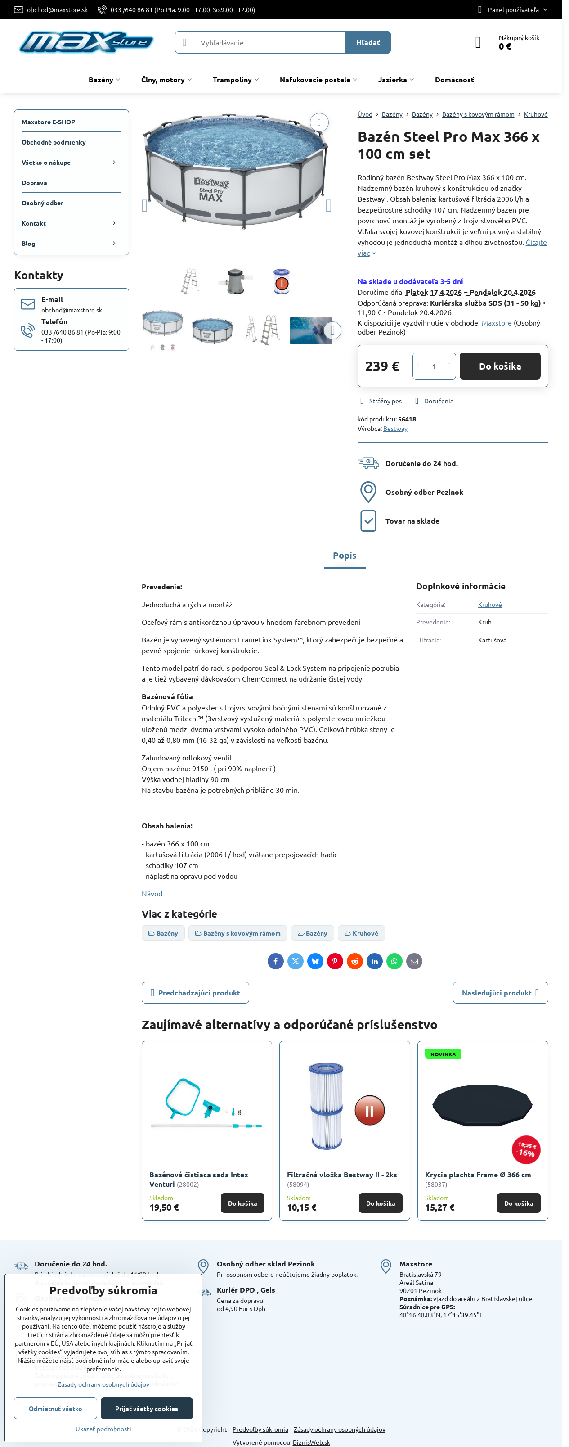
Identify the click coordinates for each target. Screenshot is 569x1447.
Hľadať (368, 42)
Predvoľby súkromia (260, 1429)
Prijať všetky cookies (146, 1408)
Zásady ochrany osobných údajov (339, 1429)
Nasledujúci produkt (500, 992)
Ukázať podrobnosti (103, 1428)
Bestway (395, 428)
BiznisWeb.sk (311, 1442)
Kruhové (490, 604)
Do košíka (500, 366)
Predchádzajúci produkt (195, 992)
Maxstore (497, 322)
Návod (152, 893)
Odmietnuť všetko (55, 1408)
